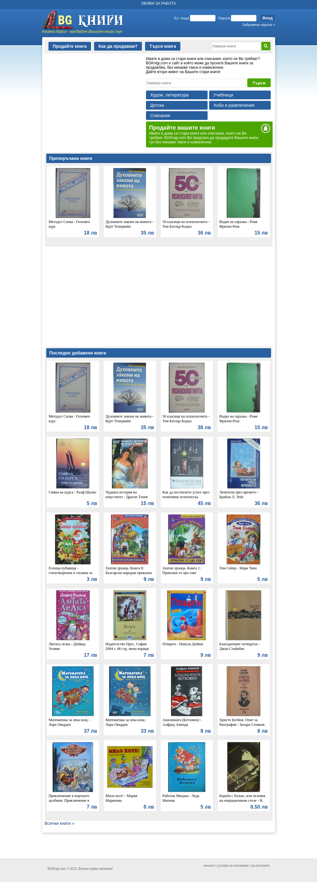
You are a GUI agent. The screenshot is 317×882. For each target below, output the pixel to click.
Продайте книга (70, 46)
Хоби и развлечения (234, 105)
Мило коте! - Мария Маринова (122, 798)
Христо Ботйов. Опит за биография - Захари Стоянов (242, 722)
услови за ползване (233, 865)
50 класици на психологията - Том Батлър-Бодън (186, 224)
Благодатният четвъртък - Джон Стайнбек (239, 646)
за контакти (260, 865)
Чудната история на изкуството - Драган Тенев (127, 494)
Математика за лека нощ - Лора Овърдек (69, 722)
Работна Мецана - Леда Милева (181, 798)
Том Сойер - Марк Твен (238, 568)
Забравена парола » (258, 25)
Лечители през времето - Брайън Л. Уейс (239, 494)
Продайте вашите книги (182, 128)
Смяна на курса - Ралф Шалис (73, 492)
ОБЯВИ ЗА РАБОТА (158, 3)
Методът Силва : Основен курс (69, 224)
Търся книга (162, 46)
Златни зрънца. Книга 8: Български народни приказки (129, 570)
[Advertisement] (91, 96)
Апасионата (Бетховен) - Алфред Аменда (182, 722)
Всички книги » (60, 823)
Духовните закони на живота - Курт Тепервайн (130, 224)
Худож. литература (169, 94)
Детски (157, 105)
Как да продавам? (118, 46)
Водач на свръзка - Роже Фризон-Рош (238, 224)
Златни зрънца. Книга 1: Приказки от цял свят (182, 570)
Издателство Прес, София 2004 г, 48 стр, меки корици (127, 646)
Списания (160, 115)
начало (209, 865)
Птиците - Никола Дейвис (183, 644)
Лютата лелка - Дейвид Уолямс (67, 646)
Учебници (223, 94)
